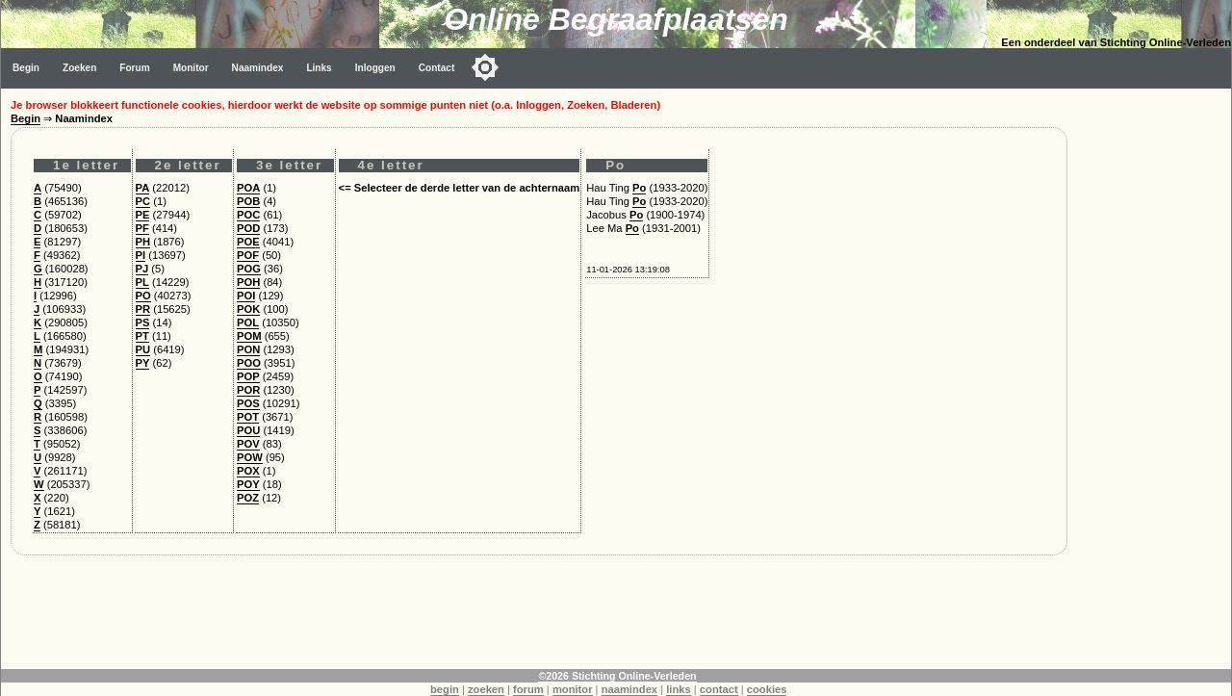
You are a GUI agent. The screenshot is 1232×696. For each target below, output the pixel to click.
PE (143, 214)
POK (248, 309)
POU (248, 430)
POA (248, 187)
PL (142, 282)
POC (248, 214)
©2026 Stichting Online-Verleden (617, 676)
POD (248, 228)
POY (248, 484)
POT (248, 417)
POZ (248, 497)
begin (444, 689)
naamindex (629, 689)
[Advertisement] (1154, 377)
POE (248, 241)
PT (142, 336)
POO (249, 363)
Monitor (191, 68)
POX (248, 471)
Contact (437, 68)
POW (250, 457)
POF (248, 255)
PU (143, 349)
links (678, 689)
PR (143, 309)
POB (248, 201)
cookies (767, 689)
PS (143, 322)
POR (248, 390)
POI (246, 295)
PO (143, 295)
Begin (26, 68)
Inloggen (375, 68)
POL (248, 322)
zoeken (486, 689)
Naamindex (258, 68)
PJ (142, 268)
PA (143, 187)
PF (142, 228)
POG (249, 268)
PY (143, 363)
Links (318, 68)
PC (143, 201)
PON (248, 349)
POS (248, 403)
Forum (134, 68)
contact (719, 689)
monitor (572, 689)
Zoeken (79, 68)
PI (141, 255)
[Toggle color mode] (485, 67)
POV (248, 444)
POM (249, 336)
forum (528, 689)
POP (248, 376)
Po (639, 187)
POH (248, 282)
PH (143, 241)
